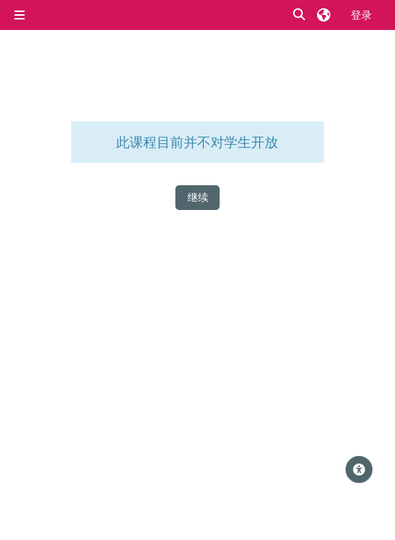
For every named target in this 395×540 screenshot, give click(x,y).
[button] (300, 15)
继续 (197, 197)
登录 (361, 15)
